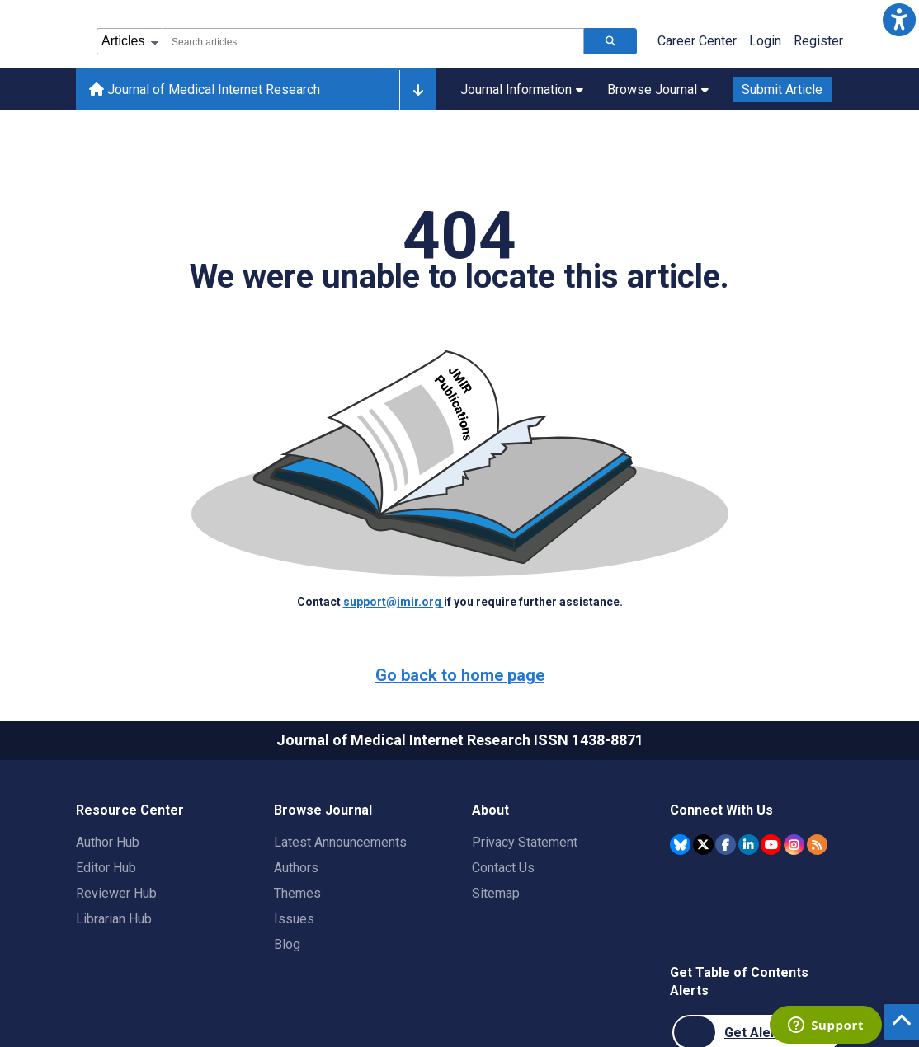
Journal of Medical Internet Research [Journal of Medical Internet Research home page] (204, 89)
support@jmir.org (393, 601)
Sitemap (496, 893)
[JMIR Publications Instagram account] (794, 844)
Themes (297, 893)
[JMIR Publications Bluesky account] (680, 844)
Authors (296, 868)
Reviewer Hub (116, 893)
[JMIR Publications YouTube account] (771, 844)
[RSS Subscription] (817, 844)
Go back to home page (459, 675)
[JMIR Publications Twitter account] (703, 844)
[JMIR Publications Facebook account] (725, 844)
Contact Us (503, 868)
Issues (294, 919)
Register (818, 41)
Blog (287, 944)
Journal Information (521, 89)
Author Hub (107, 842)
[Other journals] (417, 90)
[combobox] (373, 41)
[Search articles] (610, 41)
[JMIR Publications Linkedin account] (748, 844)
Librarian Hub (114, 919)
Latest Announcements (340, 842)
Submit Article (782, 89)
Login (765, 41)
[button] (899, 20)
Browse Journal (658, 89)
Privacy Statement (524, 842)
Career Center (697, 41)
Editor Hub (106, 868)
